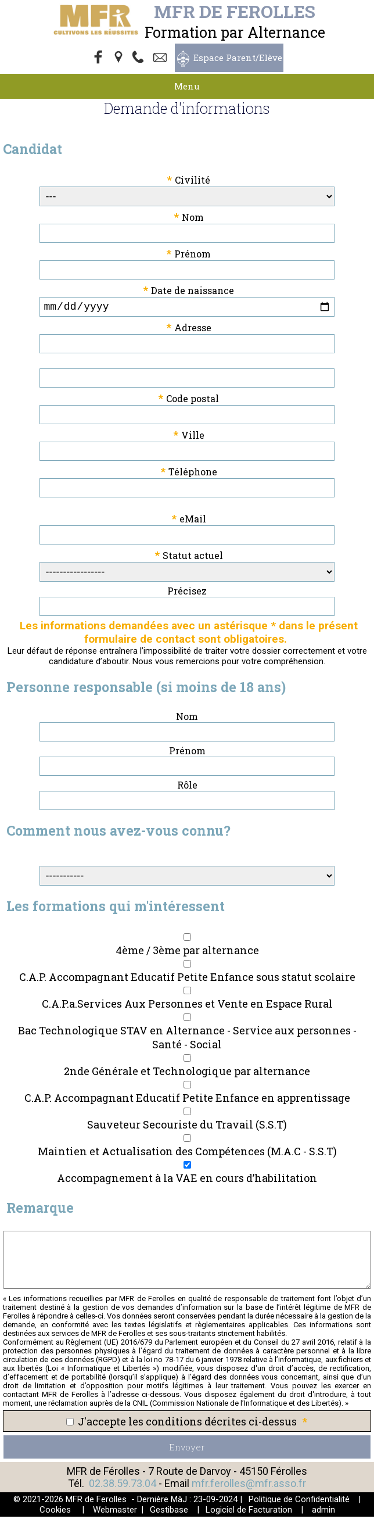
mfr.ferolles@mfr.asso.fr (249, 1485)
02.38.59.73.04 (122, 1485)
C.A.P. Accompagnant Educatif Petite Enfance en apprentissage (187, 1100)
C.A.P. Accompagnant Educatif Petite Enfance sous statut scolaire (187, 979)
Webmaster (115, 1512)
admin (323, 1512)
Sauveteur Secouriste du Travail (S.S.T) (187, 1127)
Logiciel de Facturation (249, 1512)
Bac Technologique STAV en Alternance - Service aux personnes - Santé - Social (187, 1040)
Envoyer (187, 1449)
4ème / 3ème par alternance (187, 952)
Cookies (55, 1512)
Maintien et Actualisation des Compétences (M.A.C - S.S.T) (187, 1153)
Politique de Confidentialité (299, 1501)
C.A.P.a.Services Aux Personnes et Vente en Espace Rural (187, 1006)
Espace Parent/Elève (237, 57)
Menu (187, 86)
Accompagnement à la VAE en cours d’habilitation (187, 1180)
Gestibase (169, 1512)
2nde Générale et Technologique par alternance (187, 1073)
